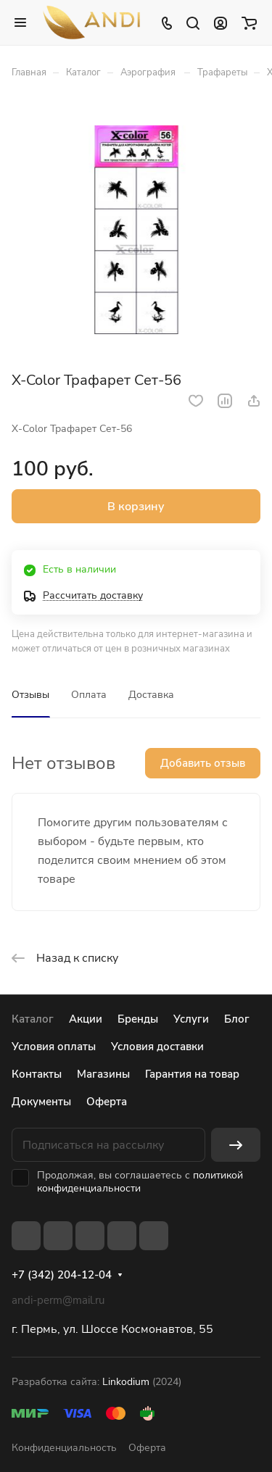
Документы (41, 1101)
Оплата (89, 695)
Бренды (138, 1019)
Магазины (103, 1074)
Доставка (151, 695)
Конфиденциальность (64, 1448)
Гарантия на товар (192, 1074)
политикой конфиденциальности (140, 1181)
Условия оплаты (54, 1046)
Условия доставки (157, 1046)
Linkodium (125, 1382)
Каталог (33, 1019)
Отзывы (30, 695)
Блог (237, 1019)
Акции (85, 1019)
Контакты (37, 1074)
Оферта (106, 1101)
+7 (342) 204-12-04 (62, 1274)
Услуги (191, 1019)
